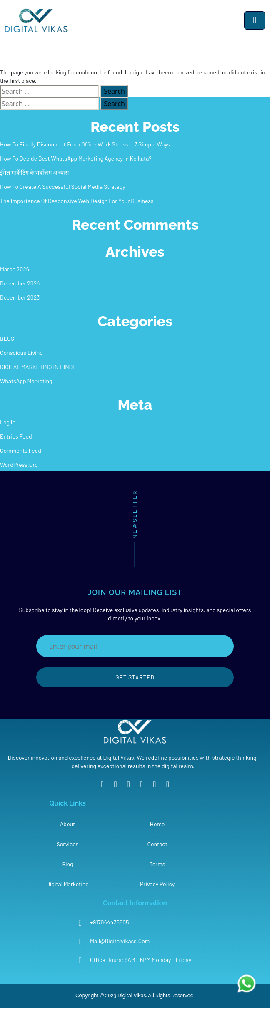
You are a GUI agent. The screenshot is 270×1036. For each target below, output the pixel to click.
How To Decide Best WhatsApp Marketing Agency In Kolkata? (76, 158)
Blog (67, 863)
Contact (157, 844)
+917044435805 (109, 922)
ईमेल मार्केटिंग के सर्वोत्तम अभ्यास (34, 172)
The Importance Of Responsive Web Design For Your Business (77, 200)
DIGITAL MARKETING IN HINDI (37, 366)
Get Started (135, 677)
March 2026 (14, 269)
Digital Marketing (67, 883)
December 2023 (20, 297)
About (67, 824)
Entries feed (16, 436)
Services (68, 844)
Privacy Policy (157, 883)
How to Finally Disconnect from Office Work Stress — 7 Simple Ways (85, 144)
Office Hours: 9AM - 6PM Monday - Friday (140, 959)
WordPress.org (19, 464)
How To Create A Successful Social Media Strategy (62, 186)
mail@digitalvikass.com (120, 940)
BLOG (7, 338)
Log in (7, 422)
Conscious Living (21, 352)
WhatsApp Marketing (26, 380)
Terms (157, 863)
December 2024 (20, 283)
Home (157, 824)
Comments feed (20, 450)
